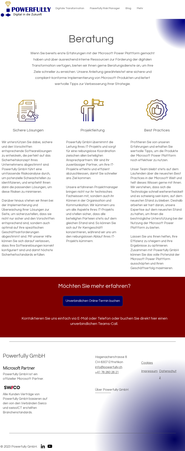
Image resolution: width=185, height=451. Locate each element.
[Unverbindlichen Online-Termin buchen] (93, 301)
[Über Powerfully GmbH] (111, 390)
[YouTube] (50, 446)
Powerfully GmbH (24, 356)
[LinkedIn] (43, 446)
